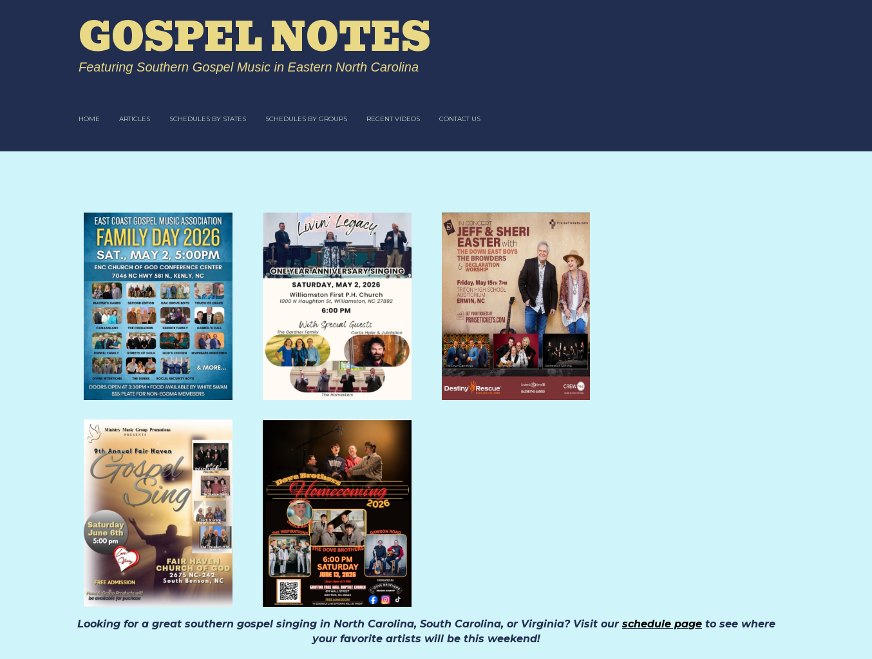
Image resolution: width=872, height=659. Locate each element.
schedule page (662, 624)
